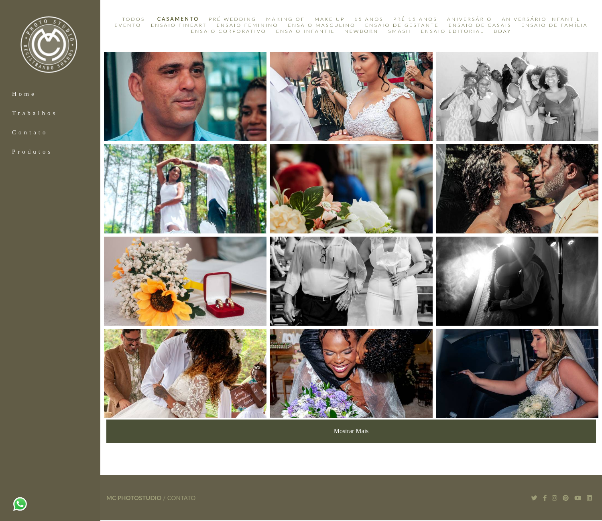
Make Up (330, 19)
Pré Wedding (232, 19)
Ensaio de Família (554, 25)
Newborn (361, 31)
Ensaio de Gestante (402, 25)
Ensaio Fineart (179, 25)
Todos (133, 19)
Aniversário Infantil (541, 19)
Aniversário (469, 19)
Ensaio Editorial (452, 31)
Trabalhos (34, 113)
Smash (399, 31)
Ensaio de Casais (479, 25)
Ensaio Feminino (248, 25)
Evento (127, 25)
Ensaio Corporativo (228, 31)
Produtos (32, 151)
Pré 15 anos (415, 19)
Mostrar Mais (351, 431)
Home (24, 94)
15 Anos (369, 19)
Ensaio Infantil (305, 31)
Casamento (178, 19)
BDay (502, 31)
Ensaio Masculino (322, 25)
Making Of (285, 19)
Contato (30, 132)
